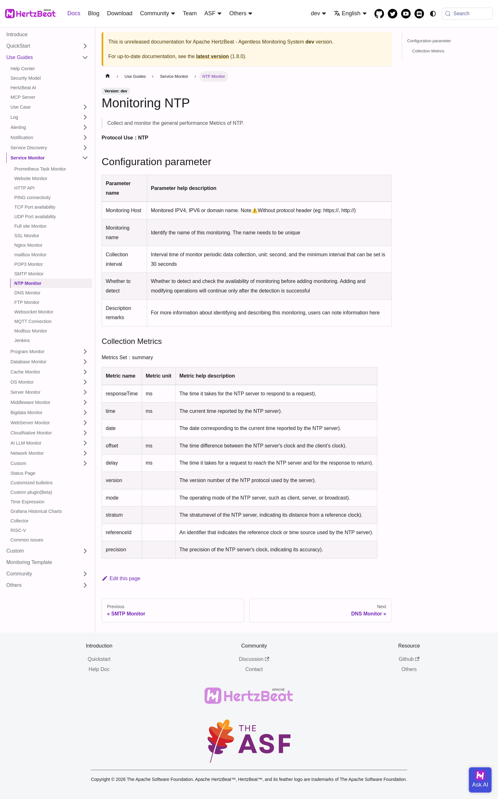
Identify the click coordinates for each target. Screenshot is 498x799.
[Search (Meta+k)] (467, 14)
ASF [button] (210, 13)
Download (119, 13)
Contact (254, 669)
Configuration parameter (429, 40)
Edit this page (121, 578)
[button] (47, 46)
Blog (93, 13)
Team (190, 13)
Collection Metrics (428, 51)
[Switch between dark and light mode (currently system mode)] (433, 14)
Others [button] (237, 13)
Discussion (254, 659)
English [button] (347, 13)
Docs (73, 13)
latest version (212, 56)
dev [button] (315, 13)
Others (409, 669)
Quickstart (99, 659)
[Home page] (108, 76)
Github (409, 659)
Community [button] (154, 13)
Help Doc (99, 669)
